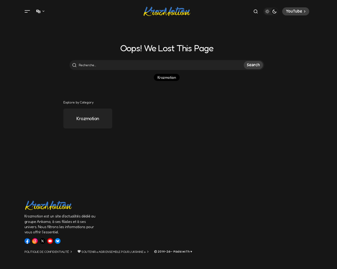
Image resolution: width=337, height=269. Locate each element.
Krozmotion (167, 77)
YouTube (296, 11)
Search (253, 65)
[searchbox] (157, 65)
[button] (27, 11)
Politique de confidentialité (46, 252)
